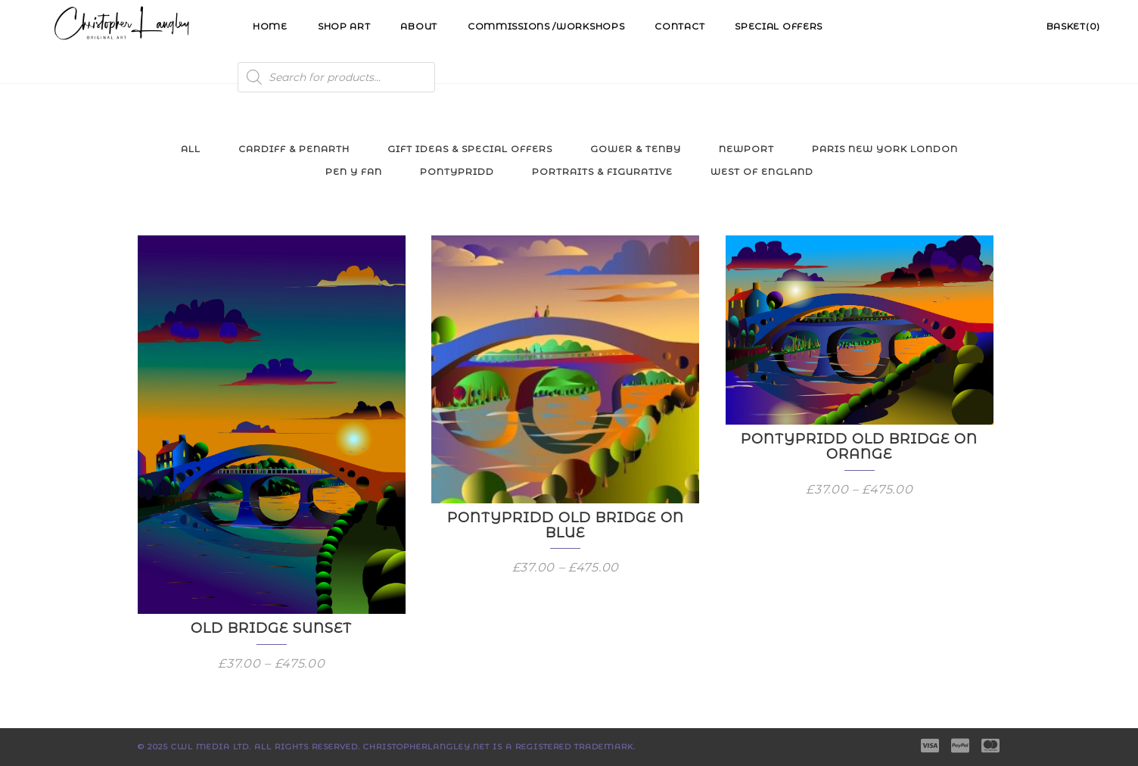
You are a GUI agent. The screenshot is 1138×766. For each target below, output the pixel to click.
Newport (746, 148)
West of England (761, 171)
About (418, 26)
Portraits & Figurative (602, 171)
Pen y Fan (353, 171)
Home (270, 26)
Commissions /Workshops (546, 26)
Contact (679, 26)
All (191, 148)
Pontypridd (457, 171)
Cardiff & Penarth (294, 148)
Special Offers (778, 26)
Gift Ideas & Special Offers (469, 148)
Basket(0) (1073, 26)
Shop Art (344, 26)
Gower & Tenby (635, 148)
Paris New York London (885, 148)
